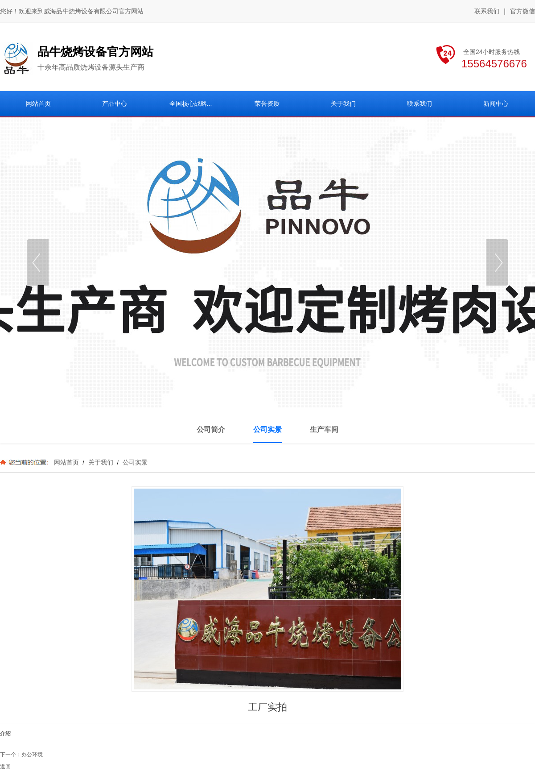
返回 (5, 766)
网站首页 (66, 462)
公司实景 (134, 462)
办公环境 (32, 754)
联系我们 (486, 11)
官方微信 (522, 12)
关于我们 (100, 462)
